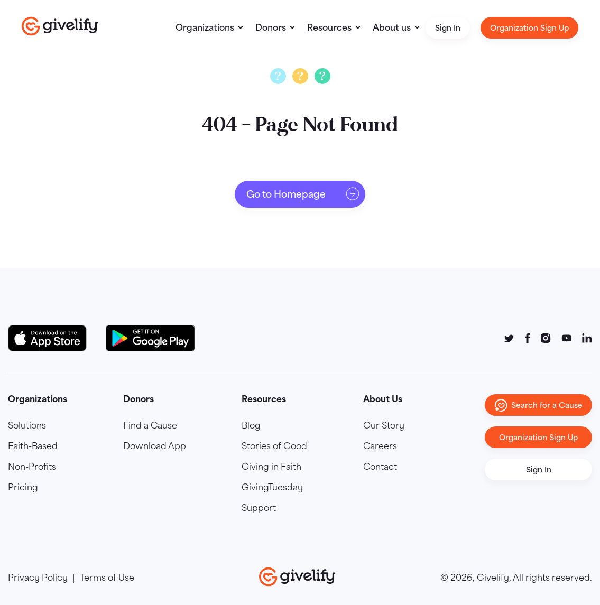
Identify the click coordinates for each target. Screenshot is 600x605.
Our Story (383, 426)
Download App (154, 446)
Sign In (447, 27)
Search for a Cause (538, 405)
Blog (251, 426)
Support (259, 508)
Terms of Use (107, 578)
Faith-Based (33, 446)
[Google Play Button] (150, 338)
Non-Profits (32, 467)
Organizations (205, 27)
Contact (380, 467)
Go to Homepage (303, 194)
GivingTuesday (272, 487)
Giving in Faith (271, 467)
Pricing (23, 487)
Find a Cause (150, 426)
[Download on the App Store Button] (52, 338)
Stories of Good (274, 446)
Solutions (27, 426)
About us (392, 27)
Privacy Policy (38, 578)
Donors (270, 27)
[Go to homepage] (60, 26)
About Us (382, 399)
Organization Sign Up (529, 27)
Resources (329, 27)
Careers (380, 446)
